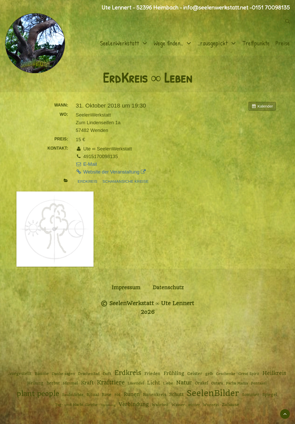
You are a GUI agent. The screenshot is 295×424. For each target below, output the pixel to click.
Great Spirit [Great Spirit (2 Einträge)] (248, 374)
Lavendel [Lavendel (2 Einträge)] (136, 383)
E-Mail (86, 164)
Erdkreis (87, 181)
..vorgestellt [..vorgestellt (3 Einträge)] (20, 373)
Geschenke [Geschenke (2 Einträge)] (225, 374)
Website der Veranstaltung (111, 172)
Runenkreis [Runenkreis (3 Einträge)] (154, 394)
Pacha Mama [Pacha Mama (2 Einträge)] (237, 383)
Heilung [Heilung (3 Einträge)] (35, 383)
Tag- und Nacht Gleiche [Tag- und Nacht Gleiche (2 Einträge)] (76, 405)
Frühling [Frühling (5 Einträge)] (173, 373)
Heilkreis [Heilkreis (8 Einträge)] (274, 373)
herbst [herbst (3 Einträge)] (53, 383)
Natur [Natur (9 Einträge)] (184, 382)
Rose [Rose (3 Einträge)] (106, 394)
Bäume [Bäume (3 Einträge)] (42, 373)
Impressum (126, 288)
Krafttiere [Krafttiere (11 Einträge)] (111, 382)
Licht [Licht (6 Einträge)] (153, 383)
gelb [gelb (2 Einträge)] (209, 374)
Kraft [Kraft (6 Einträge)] (87, 383)
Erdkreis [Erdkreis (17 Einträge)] (127, 373)
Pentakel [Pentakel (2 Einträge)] (258, 383)
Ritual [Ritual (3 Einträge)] (93, 394)
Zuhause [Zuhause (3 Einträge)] (230, 404)
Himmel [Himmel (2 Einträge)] (70, 383)
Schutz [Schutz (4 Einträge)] (176, 394)
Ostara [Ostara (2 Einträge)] (217, 383)
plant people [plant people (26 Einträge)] (38, 394)
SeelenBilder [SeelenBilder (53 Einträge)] (213, 393)
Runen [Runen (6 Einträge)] (132, 394)
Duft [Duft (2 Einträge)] (107, 374)
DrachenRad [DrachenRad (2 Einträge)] (89, 374)
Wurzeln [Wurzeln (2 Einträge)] (211, 405)
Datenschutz (168, 288)
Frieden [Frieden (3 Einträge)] (152, 373)
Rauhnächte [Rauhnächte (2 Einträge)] (73, 395)
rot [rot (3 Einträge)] (117, 394)
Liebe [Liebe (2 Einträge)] (168, 383)
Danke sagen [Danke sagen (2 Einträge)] (63, 374)
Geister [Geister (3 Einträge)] (194, 373)
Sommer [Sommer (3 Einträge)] (250, 394)
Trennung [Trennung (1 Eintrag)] (108, 405)
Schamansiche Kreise (126, 181)
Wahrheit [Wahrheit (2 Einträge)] (160, 405)
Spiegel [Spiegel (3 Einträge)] (269, 394)
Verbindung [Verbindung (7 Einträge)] (134, 404)
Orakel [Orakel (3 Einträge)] (201, 383)
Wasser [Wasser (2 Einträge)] (178, 405)
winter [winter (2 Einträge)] (194, 405)
